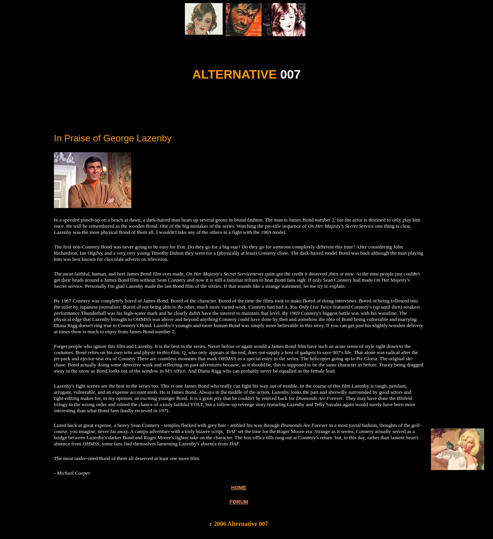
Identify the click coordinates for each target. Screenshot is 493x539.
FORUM (239, 502)
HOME (238, 487)
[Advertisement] (143, 114)
